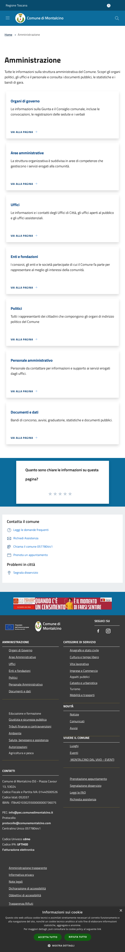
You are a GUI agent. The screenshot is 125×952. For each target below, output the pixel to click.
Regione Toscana (16, 5)
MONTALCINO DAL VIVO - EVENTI (92, 759)
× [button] (120, 910)
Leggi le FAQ (78, 792)
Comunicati (77, 721)
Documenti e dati (20, 691)
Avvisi (74, 728)
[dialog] (62, 929)
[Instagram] (108, 631)
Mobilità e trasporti (82, 695)
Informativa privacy (21, 874)
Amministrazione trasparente (28, 868)
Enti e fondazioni (20, 670)
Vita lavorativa (79, 664)
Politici (13, 677)
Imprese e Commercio (84, 670)
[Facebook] (98, 631)
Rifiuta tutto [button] (78, 937)
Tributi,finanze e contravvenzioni (30, 726)
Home (8, 34)
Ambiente (15, 733)
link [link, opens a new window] (99, 929)
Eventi (74, 752)
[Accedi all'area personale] (108, 5)
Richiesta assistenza (83, 799)
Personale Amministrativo (26, 684)
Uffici (12, 664)
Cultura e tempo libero (84, 657)
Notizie (74, 714)
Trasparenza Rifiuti (21, 903)
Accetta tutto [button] (47, 937)
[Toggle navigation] (7, 18)
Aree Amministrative (22, 657)
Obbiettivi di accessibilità (25, 895)
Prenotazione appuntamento (88, 778)
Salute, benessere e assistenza (28, 740)
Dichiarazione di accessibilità (27, 888)
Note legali (16, 881)
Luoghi (74, 746)
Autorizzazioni (18, 747)
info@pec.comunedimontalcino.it (31, 812)
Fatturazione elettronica (18, 849)
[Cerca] (117, 18)
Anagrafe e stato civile (84, 650)
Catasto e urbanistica (83, 683)
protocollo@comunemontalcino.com (26, 823)
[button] (63, 945)
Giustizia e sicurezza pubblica (28, 719)
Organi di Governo (20, 650)
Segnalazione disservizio (85, 785)
